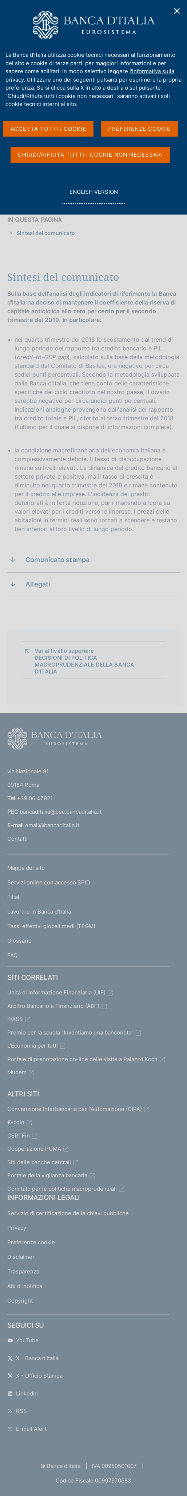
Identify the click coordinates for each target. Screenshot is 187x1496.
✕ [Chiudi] (177, 11)
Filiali (14, 897)
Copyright (20, 1300)
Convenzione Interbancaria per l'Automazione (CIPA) (74, 1109)
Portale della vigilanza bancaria (47, 1175)
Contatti (17, 838)
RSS (17, 1410)
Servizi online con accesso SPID (48, 882)
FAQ (12, 955)
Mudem (17, 1072)
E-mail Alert (27, 1428)
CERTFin (18, 1135)
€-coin (15, 1122)
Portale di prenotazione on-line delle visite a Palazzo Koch (82, 1059)
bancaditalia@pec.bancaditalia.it (61, 811)
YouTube (23, 1340)
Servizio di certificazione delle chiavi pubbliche (68, 1213)
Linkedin (22, 1393)
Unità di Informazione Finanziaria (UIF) (56, 992)
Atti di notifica (24, 1286)
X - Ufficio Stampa (35, 1375)
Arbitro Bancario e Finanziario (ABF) (53, 1005)
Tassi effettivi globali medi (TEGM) (51, 926)
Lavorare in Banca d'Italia (39, 911)
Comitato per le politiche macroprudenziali (62, 1188)
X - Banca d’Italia (33, 1358)
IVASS (15, 1019)
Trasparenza (23, 1271)
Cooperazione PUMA (34, 1148)
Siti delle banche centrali (39, 1162)
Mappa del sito (26, 867)
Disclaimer (21, 1256)
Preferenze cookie (31, 1242)
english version (93, 196)
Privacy (16, 1227)
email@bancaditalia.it (52, 825)
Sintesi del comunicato (46, 233)
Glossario (19, 940)
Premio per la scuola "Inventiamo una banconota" (70, 1032)
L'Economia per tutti (32, 1045)
